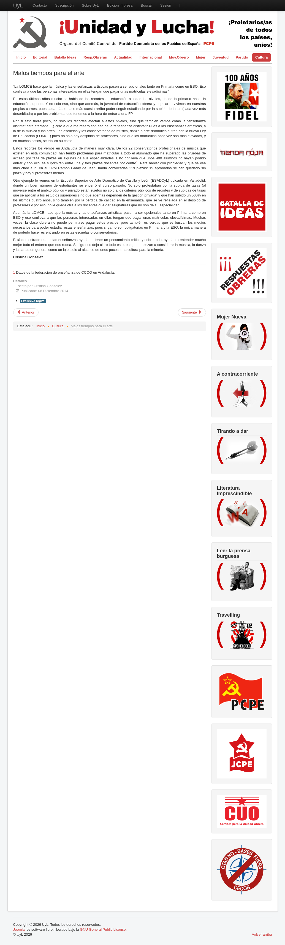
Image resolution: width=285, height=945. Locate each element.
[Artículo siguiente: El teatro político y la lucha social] (192, 312)
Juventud (221, 57)
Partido (242, 57)
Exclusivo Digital (33, 301)
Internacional (151, 57)
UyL (18, 5)
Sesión (165, 5)
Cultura (261, 57)
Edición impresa (120, 5)
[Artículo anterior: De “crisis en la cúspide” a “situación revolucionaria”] (26, 312)
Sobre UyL (90, 5)
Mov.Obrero (179, 57)
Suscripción (64, 5)
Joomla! (19, 929)
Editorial (40, 57)
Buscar (146, 5)
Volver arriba (262, 934)
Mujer (201, 57)
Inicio (21, 57)
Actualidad (123, 57)
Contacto (39, 5)
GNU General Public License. (103, 929)
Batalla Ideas (65, 57)
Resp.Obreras (95, 57)
